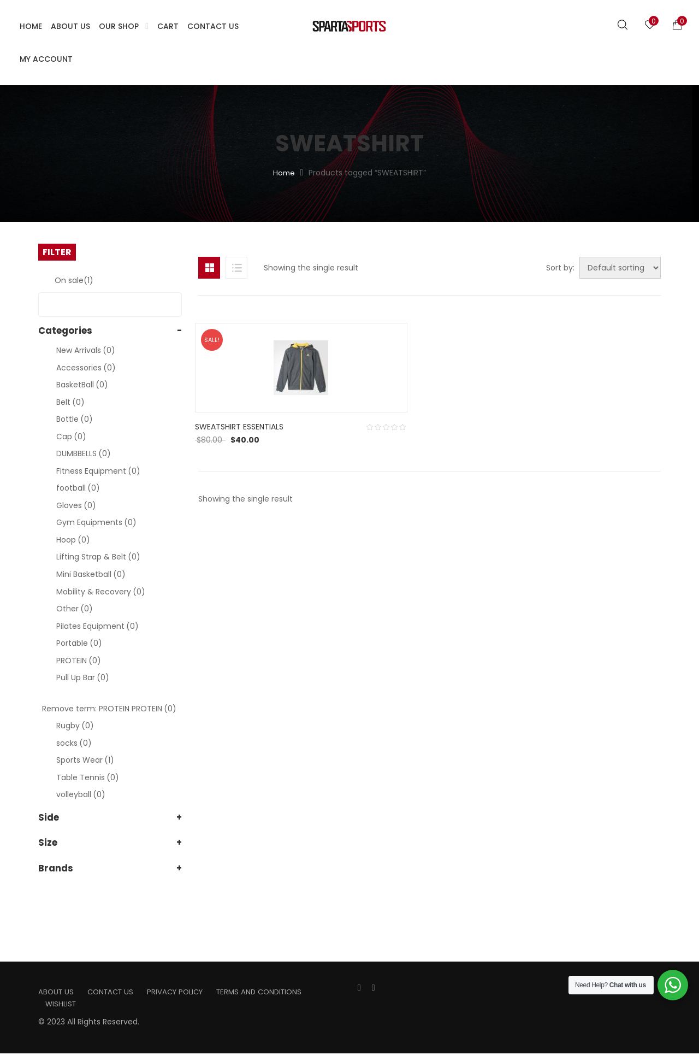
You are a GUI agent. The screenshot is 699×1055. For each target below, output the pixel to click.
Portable (79, 643)
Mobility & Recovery (100, 591)
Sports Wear (85, 760)
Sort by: (543, 267)
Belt (70, 402)
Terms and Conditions (271, 992)
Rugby (75, 725)
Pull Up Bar (82, 677)
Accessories (86, 367)
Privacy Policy (182, 992)
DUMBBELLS (83, 453)
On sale (74, 280)
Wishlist (61, 1005)
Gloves (76, 505)
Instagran (373, 988)
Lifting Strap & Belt (98, 556)
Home (284, 172)
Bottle (74, 419)
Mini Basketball (91, 574)
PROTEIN (78, 660)
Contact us (114, 992)
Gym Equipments (96, 522)
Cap (71, 436)
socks (74, 743)
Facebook (359, 988)
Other (74, 608)
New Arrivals (85, 350)
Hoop (73, 539)
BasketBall (82, 384)
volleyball (80, 794)
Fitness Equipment (98, 470)
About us (56, 992)
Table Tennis (87, 777)
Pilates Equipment (97, 626)
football (78, 487)
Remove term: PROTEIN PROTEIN (109, 708)
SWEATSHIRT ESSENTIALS (242, 480)
